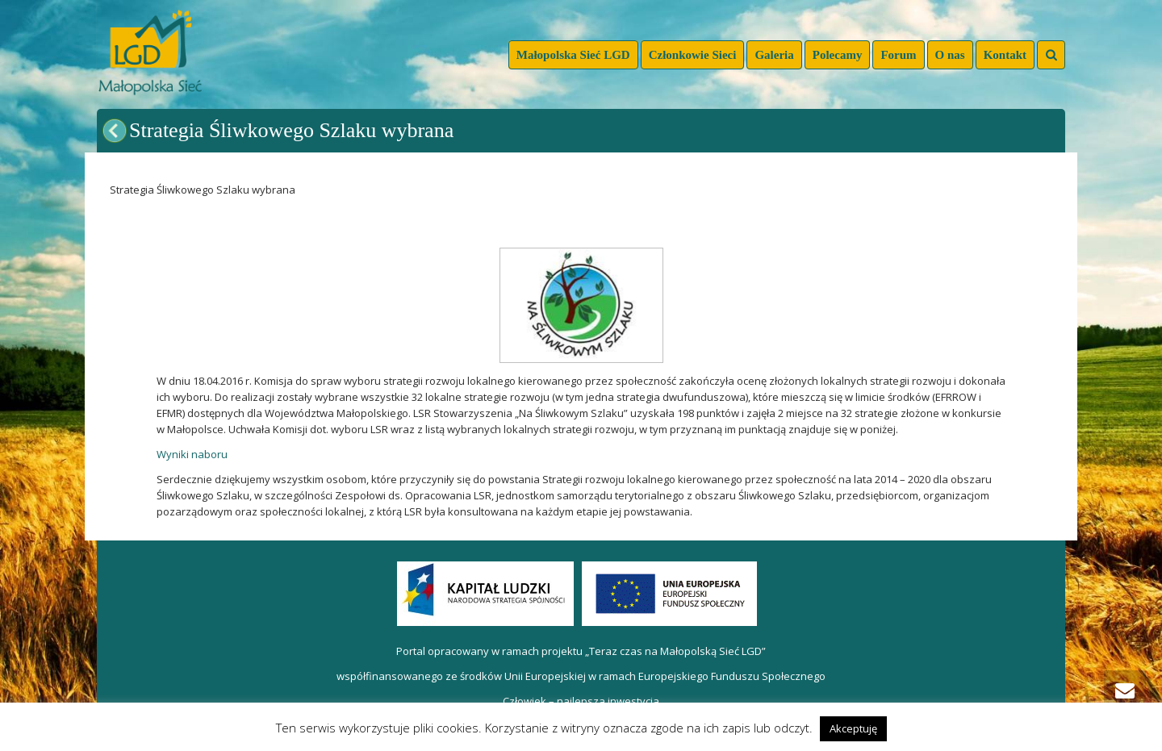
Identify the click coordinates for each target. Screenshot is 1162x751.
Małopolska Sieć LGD (573, 54)
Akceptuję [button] (853, 728)
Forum (898, 54)
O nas (950, 54)
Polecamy (838, 54)
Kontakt (1005, 54)
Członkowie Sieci (693, 54)
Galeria (773, 54)
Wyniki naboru (192, 454)
